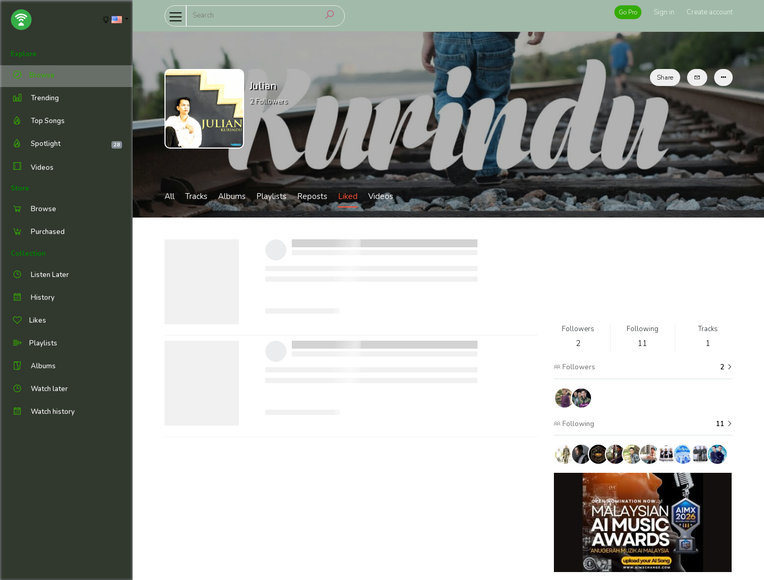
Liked (348, 196)
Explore (24, 54)
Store (20, 188)
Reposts (312, 196)
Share (665, 77)
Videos (32, 167)
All (169, 196)
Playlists (271, 196)
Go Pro (628, 12)
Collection (28, 253)
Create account (710, 12)
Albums (232, 196)
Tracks (196, 196)
